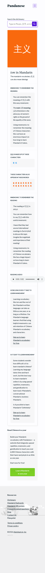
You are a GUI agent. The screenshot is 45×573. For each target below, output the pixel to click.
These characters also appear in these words (20, 176)
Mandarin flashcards (15, 503)
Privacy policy (13, 526)
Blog (9, 512)
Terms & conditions (15, 523)
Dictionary (11, 500)
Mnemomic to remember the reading (22, 198)
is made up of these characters (19, 155)
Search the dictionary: (15, 19)
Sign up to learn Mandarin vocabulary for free (21, 340)
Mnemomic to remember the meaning (22, 89)
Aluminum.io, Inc (20, 532)
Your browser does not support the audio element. (27, 279)
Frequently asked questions (18, 509)
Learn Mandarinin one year (22, 472)
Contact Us (11, 515)
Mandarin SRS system (15, 506)
